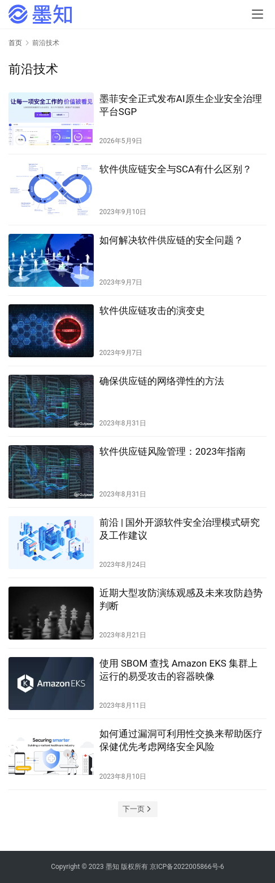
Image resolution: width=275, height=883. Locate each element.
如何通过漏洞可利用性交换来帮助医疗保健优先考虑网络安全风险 (181, 740)
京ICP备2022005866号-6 (187, 867)
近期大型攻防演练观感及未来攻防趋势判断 (181, 599)
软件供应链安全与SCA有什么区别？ (175, 169)
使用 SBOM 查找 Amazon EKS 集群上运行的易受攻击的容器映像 (178, 670)
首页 (15, 43)
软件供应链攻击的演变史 (152, 310)
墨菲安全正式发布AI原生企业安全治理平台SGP (180, 105)
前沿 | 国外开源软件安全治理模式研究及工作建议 (179, 529)
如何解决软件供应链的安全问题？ (171, 240)
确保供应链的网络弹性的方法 (161, 381)
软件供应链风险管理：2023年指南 (172, 451)
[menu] (257, 14)
